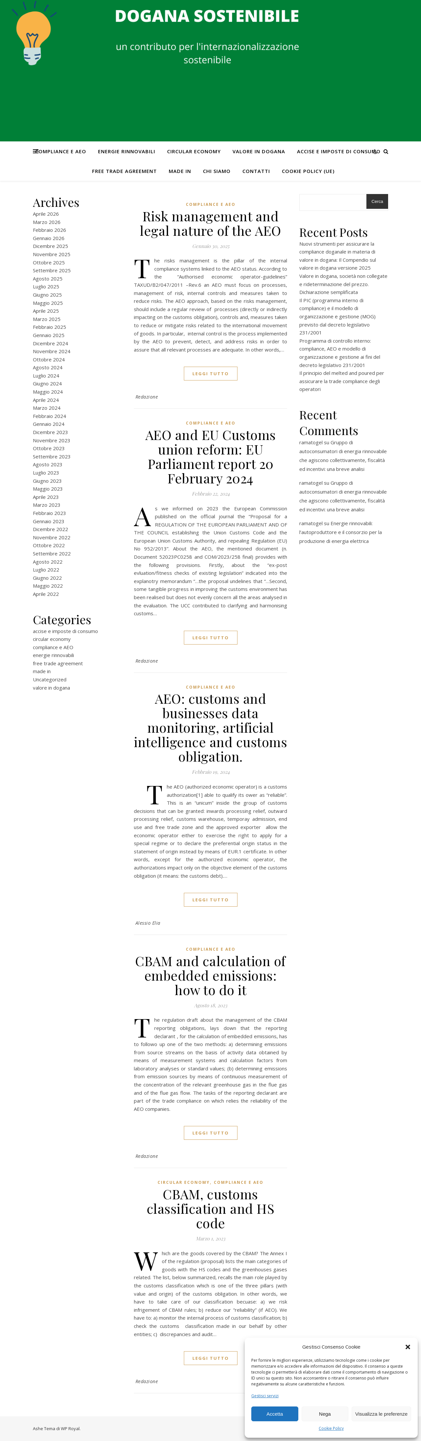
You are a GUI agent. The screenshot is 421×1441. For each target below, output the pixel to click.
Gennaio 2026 (48, 238)
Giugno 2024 (47, 383)
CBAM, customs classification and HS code (211, 1208)
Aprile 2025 (46, 310)
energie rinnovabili (126, 151)
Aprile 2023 (46, 497)
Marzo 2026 (47, 222)
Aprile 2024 (46, 400)
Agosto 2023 (47, 464)
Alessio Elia (148, 923)
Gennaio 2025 (48, 335)
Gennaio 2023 (48, 521)
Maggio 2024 (48, 391)
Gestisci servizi (265, 1396)
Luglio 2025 (46, 286)
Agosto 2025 (47, 278)
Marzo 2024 (47, 407)
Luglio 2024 (46, 375)
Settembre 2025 (52, 270)
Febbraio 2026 (49, 230)
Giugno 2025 (47, 294)
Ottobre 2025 (49, 262)
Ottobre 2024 (49, 359)
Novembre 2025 (51, 254)
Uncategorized (49, 679)
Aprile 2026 (46, 213)
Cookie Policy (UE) (308, 171)
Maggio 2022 (48, 585)
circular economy (194, 151)
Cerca (377, 201)
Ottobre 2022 (49, 545)
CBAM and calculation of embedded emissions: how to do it (210, 975)
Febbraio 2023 (49, 513)
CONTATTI (256, 171)
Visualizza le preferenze (381, 1414)
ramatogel (311, 442)
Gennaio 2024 (48, 424)
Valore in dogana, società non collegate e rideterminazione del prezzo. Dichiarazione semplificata (343, 284)
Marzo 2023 (47, 504)
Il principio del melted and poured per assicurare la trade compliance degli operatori (341, 381)
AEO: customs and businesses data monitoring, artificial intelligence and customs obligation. (210, 727)
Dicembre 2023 (50, 432)
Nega (325, 1414)
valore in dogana (259, 151)
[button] (408, 1347)
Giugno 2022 (47, 577)
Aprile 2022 (46, 594)
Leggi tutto (210, 374)
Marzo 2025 (47, 319)
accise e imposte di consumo (339, 151)
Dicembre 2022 (50, 529)
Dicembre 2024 (50, 343)
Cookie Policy (331, 1428)
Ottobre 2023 (49, 448)
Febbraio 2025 (49, 327)
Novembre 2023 (51, 440)
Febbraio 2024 (49, 416)
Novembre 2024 (51, 351)
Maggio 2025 (48, 303)
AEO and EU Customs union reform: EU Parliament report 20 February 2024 (210, 456)
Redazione (147, 397)
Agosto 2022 (47, 561)
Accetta (274, 1414)
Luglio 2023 (46, 472)
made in (180, 171)
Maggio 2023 (48, 488)
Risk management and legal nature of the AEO (210, 223)
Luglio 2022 (46, 569)
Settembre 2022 (52, 553)
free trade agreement (124, 171)
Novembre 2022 (51, 537)
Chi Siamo (217, 171)
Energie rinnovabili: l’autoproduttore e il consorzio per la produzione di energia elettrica (340, 532)
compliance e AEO (60, 151)
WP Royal (70, 1428)
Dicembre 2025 (50, 246)
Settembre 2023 (52, 456)
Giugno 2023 (47, 480)
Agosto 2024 (47, 367)
